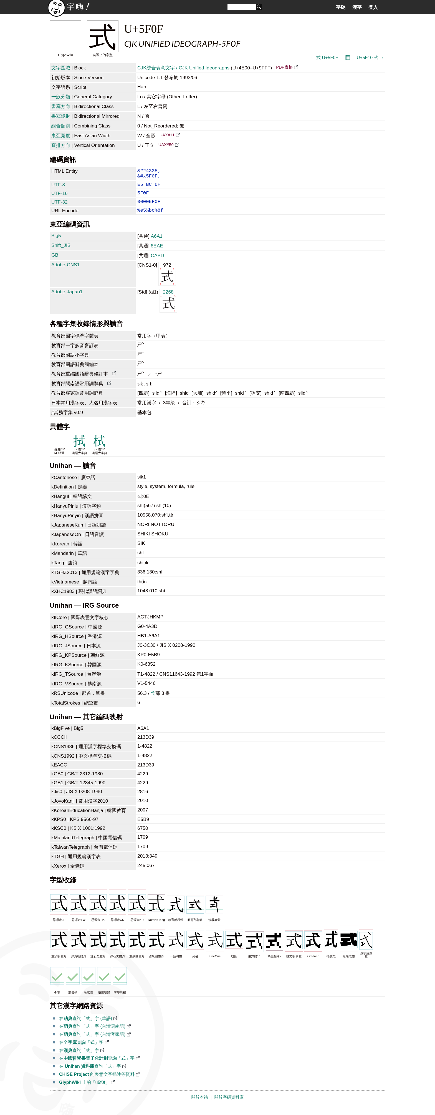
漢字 (357, 7)
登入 (373, 7)
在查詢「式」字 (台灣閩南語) (92, 1033)
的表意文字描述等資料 (97, 1081)
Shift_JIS (60, 252)
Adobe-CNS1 (65, 272)
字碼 (340, 7)
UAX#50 (166, 144)
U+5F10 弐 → (370, 57)
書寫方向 (60, 106)
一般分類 (60, 96)
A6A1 (156, 243)
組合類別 (60, 126)
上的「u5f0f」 (84, 1089)
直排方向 (60, 145)
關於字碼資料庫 (229, 1104)
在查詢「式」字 (81, 1049)
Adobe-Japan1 (67, 299)
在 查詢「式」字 (90, 1073)
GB (54, 262)
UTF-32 (59, 207)
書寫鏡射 (60, 116)
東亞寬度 (60, 135)
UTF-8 (58, 187)
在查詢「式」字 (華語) (85, 1025)
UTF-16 (59, 197)
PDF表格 (284, 67)
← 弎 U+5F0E (324, 57)
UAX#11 (167, 135)
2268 (168, 307)
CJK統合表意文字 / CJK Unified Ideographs (183, 68)
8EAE (157, 253)
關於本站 (199, 1104)
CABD (157, 262)
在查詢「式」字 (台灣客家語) (92, 1041)
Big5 (56, 242)
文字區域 (60, 68)
